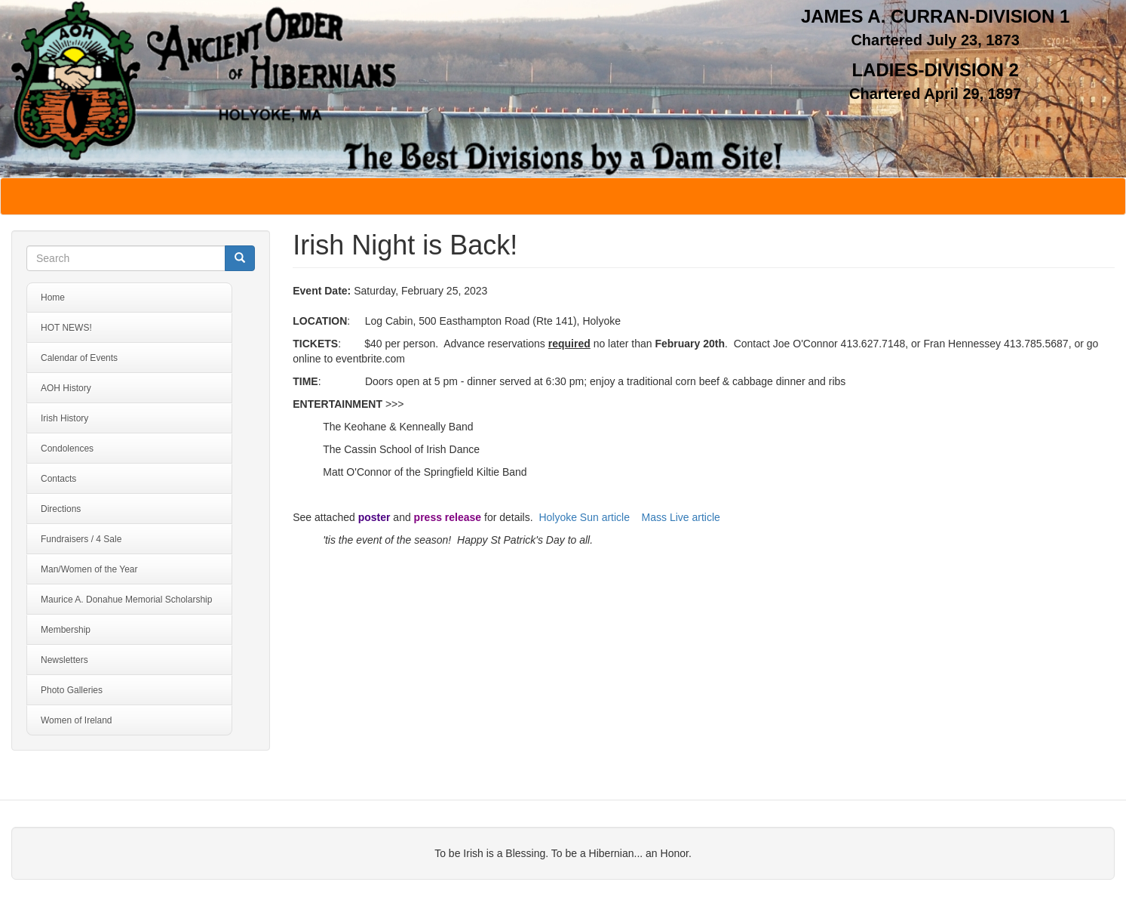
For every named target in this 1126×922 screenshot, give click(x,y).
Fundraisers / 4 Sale (81, 539)
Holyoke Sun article (584, 517)
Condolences (67, 448)
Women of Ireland (76, 720)
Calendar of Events (79, 358)
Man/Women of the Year (89, 569)
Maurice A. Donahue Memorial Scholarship (126, 599)
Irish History (64, 418)
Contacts (58, 478)
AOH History (66, 388)
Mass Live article (681, 517)
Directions (61, 509)
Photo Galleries (72, 690)
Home (53, 297)
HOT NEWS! (66, 327)
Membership (66, 629)
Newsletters (64, 660)
